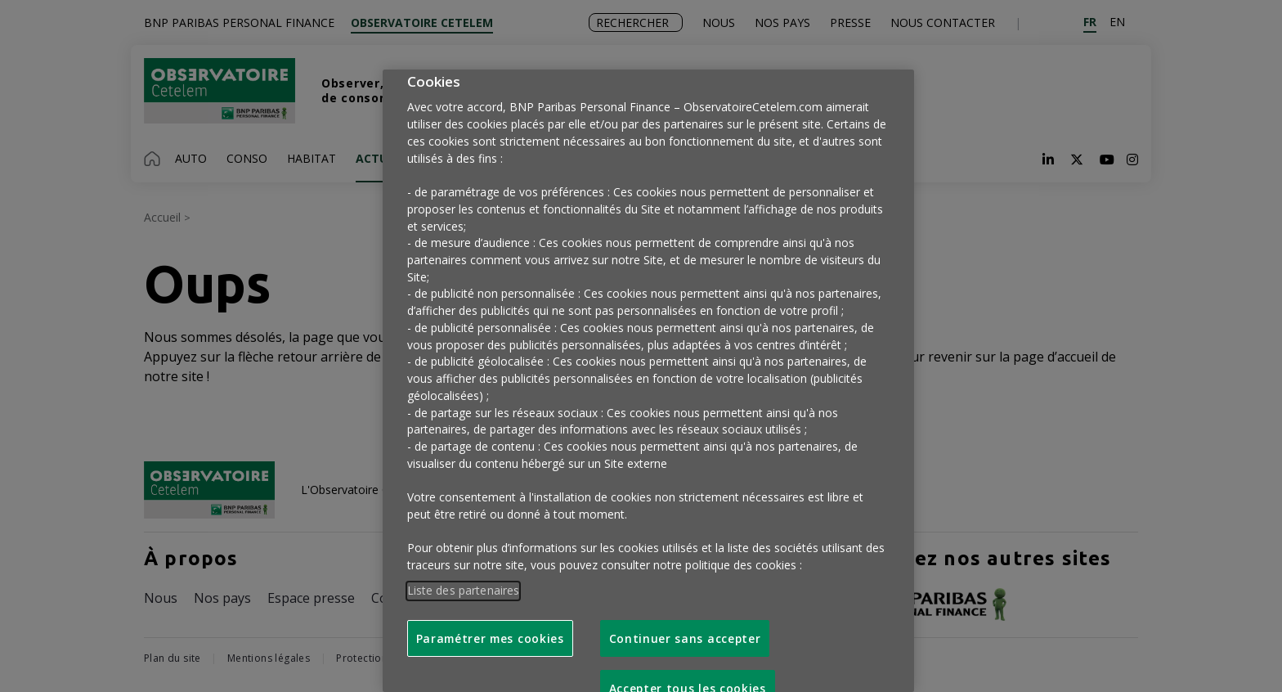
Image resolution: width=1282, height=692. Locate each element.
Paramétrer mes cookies (490, 638)
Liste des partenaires (463, 590)
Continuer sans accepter (685, 638)
